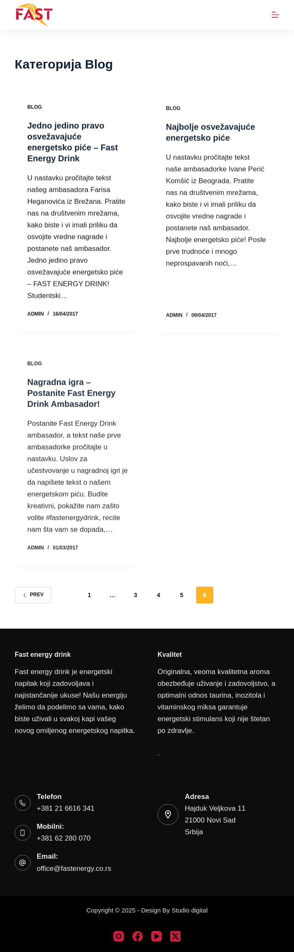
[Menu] (275, 15)
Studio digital (189, 910)
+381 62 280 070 (64, 838)
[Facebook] (137, 936)
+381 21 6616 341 (66, 808)
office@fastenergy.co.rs (74, 869)
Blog (34, 108)
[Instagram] (118, 936)
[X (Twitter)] (175, 936)
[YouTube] (156, 936)
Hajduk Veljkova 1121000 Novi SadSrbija (215, 820)
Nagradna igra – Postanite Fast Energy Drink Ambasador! (71, 398)
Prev (33, 595)
